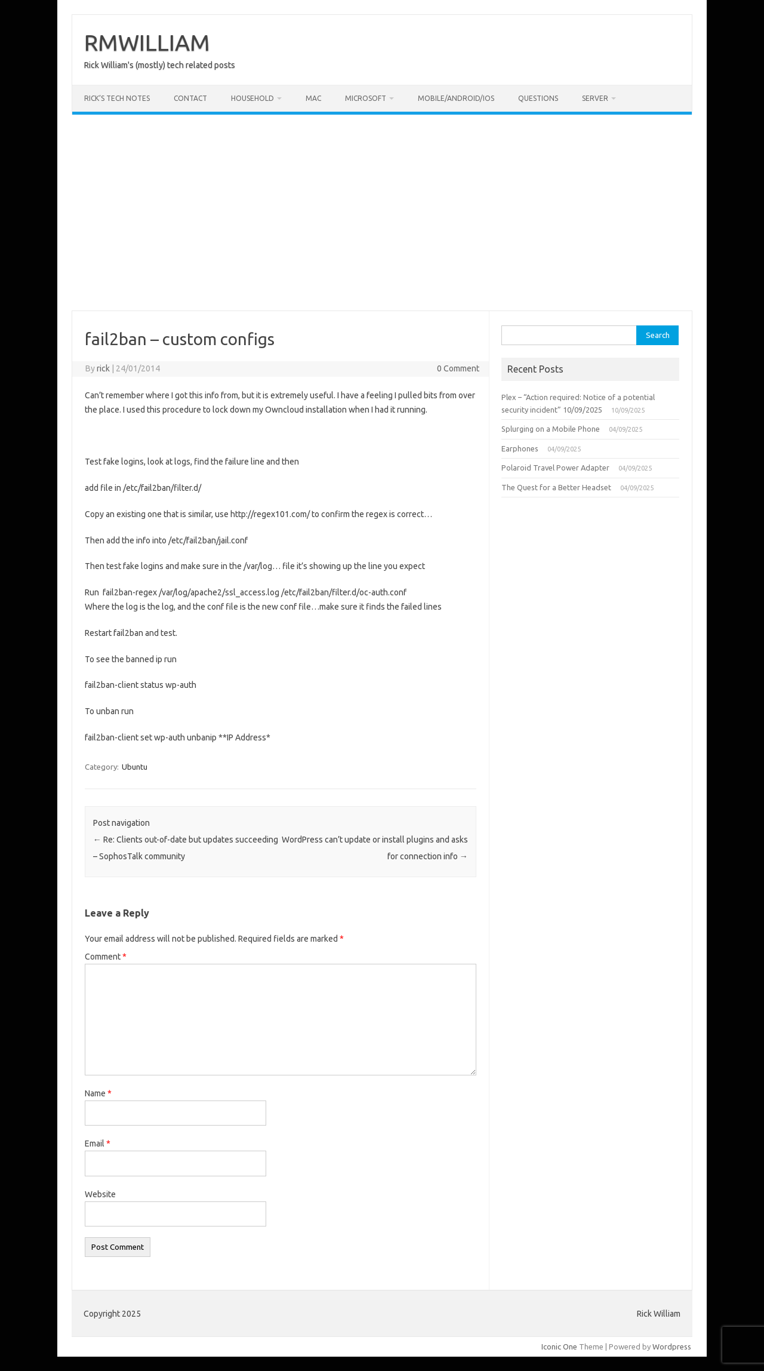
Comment (106, 956)
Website (100, 1194)
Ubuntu (134, 767)
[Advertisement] (382, 212)
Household (252, 98)
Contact (190, 98)
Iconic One (559, 1346)
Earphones (519, 448)
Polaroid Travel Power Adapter (555, 467)
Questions (538, 98)
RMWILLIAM (147, 42)
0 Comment (458, 368)
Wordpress (671, 1346)
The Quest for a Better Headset (556, 487)
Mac (313, 98)
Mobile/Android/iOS (456, 98)
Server (595, 98)
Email (97, 1143)
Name (98, 1093)
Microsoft (365, 98)
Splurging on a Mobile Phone (550, 429)
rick (103, 368)
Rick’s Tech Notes (117, 98)
